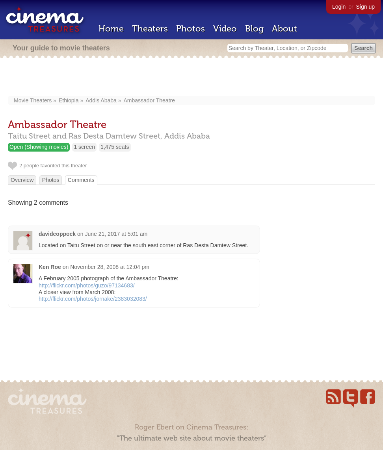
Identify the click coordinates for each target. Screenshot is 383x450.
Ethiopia (69, 100)
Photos (190, 28)
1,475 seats (114, 147)
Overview (22, 180)
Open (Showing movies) (38, 147)
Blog (254, 28)
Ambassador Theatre (149, 100)
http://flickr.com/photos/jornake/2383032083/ (93, 299)
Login (339, 7)
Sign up (365, 7)
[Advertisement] (192, 77)
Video (225, 28)
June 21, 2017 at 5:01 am (116, 234)
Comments (81, 180)
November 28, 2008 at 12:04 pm (109, 267)
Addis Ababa (101, 100)
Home (111, 28)
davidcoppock (57, 234)
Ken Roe (50, 267)
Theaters (150, 28)
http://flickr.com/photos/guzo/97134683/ (87, 285)
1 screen (84, 147)
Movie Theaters (33, 100)
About (284, 28)
